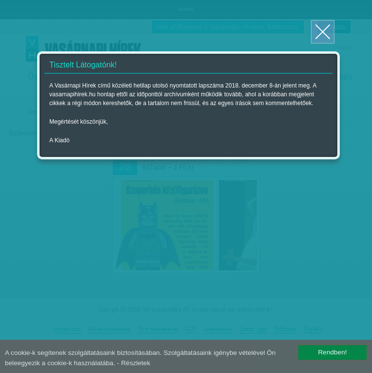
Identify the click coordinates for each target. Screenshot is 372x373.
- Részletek (133, 363)
